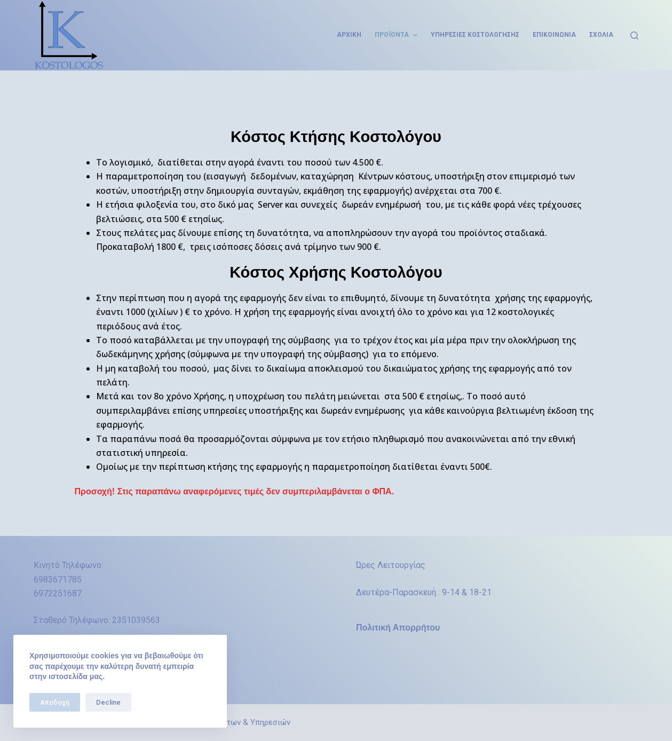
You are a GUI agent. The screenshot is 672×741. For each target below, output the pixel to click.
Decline (108, 702)
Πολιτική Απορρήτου (398, 627)
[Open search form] (634, 35)
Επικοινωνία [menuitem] (554, 34)
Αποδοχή (54, 702)
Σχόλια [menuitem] (601, 34)
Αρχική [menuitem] (349, 34)
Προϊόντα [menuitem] (397, 35)
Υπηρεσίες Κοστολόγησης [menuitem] (475, 34)
